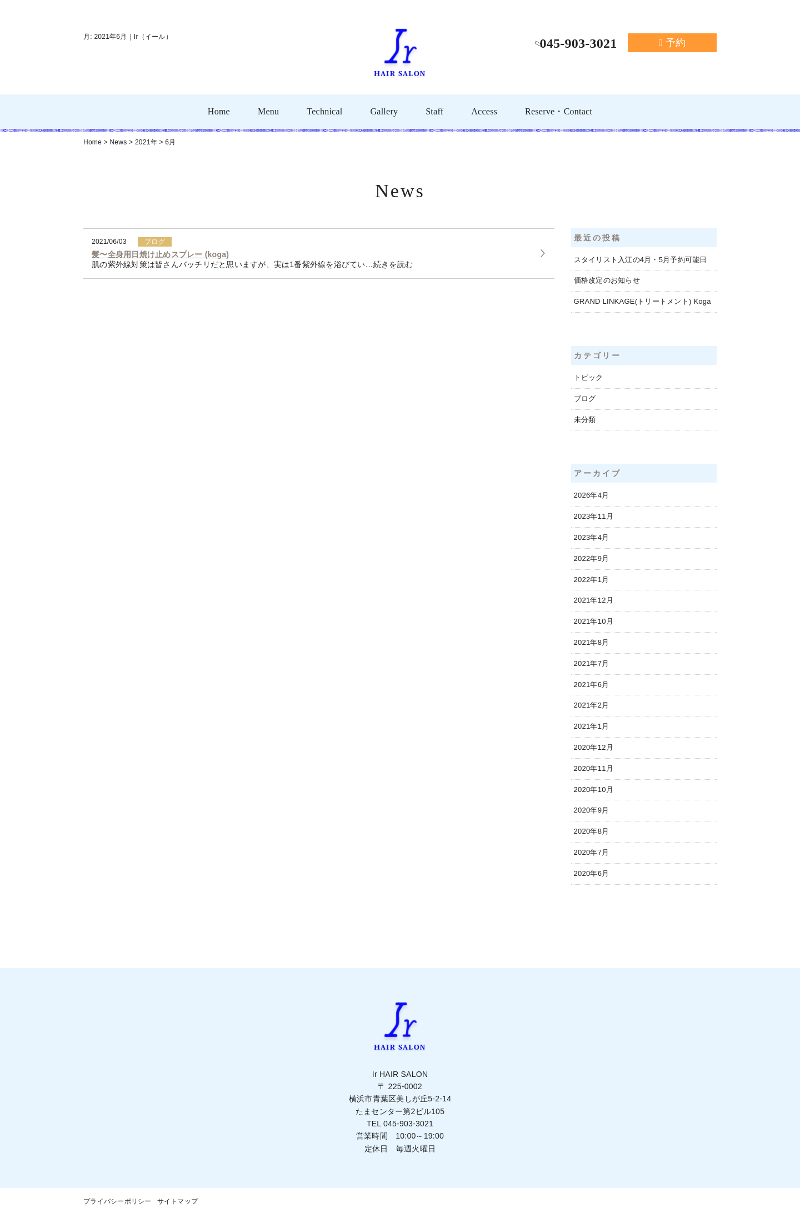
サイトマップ (177, 1201)
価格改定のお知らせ (607, 280)
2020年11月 (593, 768)
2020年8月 (591, 831)
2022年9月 (591, 558)
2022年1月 (591, 579)
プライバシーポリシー (117, 1201)
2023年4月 (591, 537)
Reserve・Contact (558, 111)
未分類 (585, 419)
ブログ (585, 398)
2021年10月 (593, 621)
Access (484, 111)
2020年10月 (593, 789)
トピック (588, 377)
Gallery (384, 111)
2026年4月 (591, 495)
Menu (268, 111)
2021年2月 (591, 705)
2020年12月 (593, 747)
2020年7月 (591, 852)
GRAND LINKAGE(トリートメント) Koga (642, 301)
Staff (434, 111)
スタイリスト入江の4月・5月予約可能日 (640, 259)
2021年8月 (591, 642)
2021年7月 (591, 663)
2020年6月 (591, 873)
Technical (324, 111)
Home (219, 111)
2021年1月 (591, 726)
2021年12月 (593, 600)
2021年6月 (591, 684)
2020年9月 (591, 810)
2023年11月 (593, 516)
